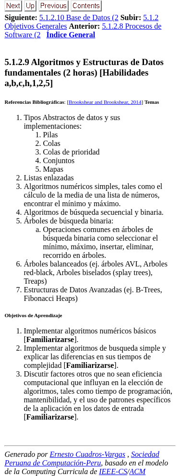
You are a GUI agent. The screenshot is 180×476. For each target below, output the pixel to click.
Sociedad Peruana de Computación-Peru (81, 458)
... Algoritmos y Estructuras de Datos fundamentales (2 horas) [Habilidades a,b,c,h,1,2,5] (84, 72)
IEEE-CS (113, 471)
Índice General (70, 35)
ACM (137, 471)
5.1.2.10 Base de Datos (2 (79, 17)
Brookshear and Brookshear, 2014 (105, 102)
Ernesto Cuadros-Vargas (88, 454)
